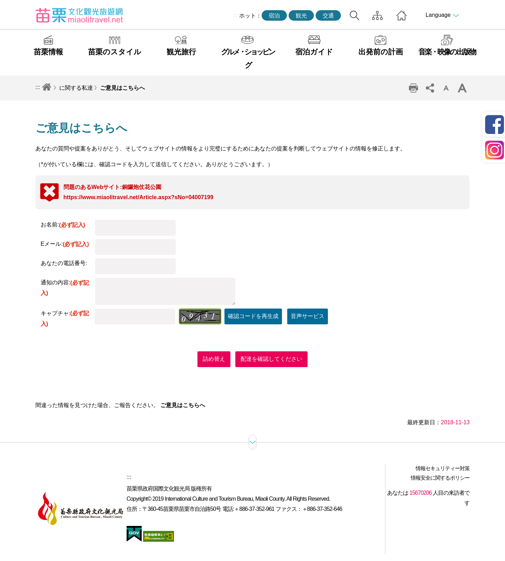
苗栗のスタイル (114, 52)
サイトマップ (377, 15)
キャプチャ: (65, 318)
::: (235, 15)
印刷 (413, 88)
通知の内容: (65, 287)
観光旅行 (181, 52)
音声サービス (307, 316)
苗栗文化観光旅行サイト (79, 15)
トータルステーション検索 (355, 15)
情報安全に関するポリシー (440, 478)
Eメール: (65, 244)
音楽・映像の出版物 (447, 52)
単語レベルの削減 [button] (446, 88)
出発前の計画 (380, 52)
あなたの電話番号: (64, 263)
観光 (301, 16)
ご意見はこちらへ (122, 88)
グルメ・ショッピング (247, 58)
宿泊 (274, 16)
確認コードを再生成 (253, 316)
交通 (328, 16)
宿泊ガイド (314, 52)
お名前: (63, 225)
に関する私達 (76, 88)
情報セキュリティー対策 (443, 468)
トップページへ (402, 15)
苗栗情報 (48, 52)
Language (438, 15)
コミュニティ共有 (429, 88)
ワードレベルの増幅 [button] (462, 88)
